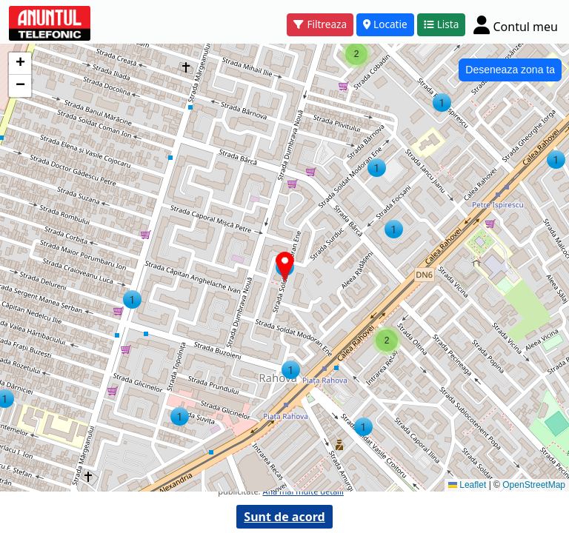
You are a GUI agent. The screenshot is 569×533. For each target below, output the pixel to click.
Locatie (385, 24)
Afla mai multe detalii (302, 491)
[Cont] (515, 24)
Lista (441, 24)
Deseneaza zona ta (510, 70)
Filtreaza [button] (320, 24)
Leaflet (467, 485)
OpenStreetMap (533, 485)
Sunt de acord (284, 517)
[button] (179, 416)
